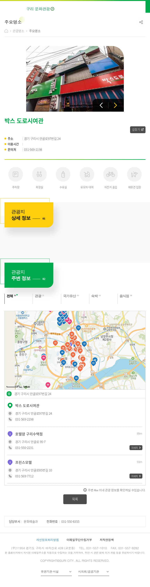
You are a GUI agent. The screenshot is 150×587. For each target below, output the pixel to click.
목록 (75, 499)
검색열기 (134, 6)
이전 (101, 105)
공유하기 (141, 22)
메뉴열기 (143, 6)
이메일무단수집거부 (79, 540)
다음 (115, 105)
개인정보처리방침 (47, 540)
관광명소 (18, 30)
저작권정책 (107, 540)
